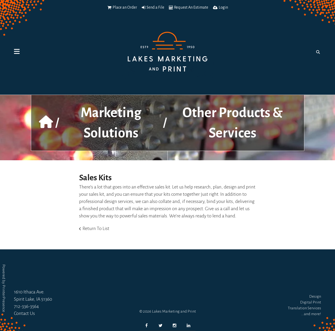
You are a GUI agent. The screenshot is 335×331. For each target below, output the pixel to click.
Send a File (155, 7)
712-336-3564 (26, 306)
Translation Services (304, 308)
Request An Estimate (191, 7)
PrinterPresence (4, 298)
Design (315, 296)
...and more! (311, 314)
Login (223, 7)
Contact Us (24, 313)
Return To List (96, 228)
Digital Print (310, 302)
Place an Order (125, 7)
